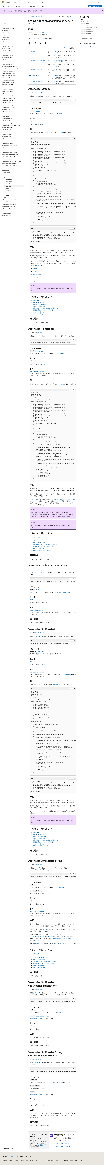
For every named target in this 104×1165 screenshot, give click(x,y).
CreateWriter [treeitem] (8, 184)
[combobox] (13, 20)
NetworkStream (37, 278)
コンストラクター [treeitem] (8, 175)
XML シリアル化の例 (38, 312)
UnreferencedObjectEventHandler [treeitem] (11, 69)
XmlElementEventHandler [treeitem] (9, 107)
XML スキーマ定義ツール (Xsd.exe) (42, 314)
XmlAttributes (36, 300)
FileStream (35, 271)
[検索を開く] (94, 2)
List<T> (61, 288)
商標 (71, 1160)
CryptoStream (36, 281)
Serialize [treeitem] (7, 195)
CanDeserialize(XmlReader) (40, 302)
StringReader (71, 499)
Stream (54, 51)
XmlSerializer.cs (38, 92)
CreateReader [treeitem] (9, 181)
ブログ (21, 1160)
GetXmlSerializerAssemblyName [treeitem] (13, 193)
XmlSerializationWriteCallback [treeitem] (10, 166)
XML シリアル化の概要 (39, 306)
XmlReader (55, 64)
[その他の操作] (74, 17)
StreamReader (58, 499)
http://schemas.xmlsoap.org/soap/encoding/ (42, 936)
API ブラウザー (39, 17)
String (42, 891)
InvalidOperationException (37, 371)
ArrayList (54, 288)
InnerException (66, 373)
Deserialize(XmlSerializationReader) (37, 60)
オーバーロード (84, 21)
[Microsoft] (3, 2)
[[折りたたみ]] (22, 16)
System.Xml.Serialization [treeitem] (8, 26)
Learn (29, 17)
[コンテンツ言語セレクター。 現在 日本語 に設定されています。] (5, 1156)
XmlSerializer (46, 256)
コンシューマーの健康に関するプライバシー (50, 1160)
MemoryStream (37, 274)
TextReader (55, 55)
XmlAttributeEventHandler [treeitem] (9, 89)
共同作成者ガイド (38, 1145)
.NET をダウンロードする (95, 6)
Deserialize (34, 514)
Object (31, 121)
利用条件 (66, 1160)
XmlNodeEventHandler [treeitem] (8, 129)
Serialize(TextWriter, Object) (40, 304)
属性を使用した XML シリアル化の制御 (43, 310)
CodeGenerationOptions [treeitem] (8, 28)
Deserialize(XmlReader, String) (35, 69)
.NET (33, 17)
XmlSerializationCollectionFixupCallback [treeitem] (12, 150)
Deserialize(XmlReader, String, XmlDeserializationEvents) (87, 37)
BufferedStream (37, 268)
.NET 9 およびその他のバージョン (40, 322)
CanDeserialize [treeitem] (9, 179)
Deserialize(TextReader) (34, 55)
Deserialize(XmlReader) (34, 64)
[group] (53, 183)
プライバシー (33, 1160)
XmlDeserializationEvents (42, 1016)
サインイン (99, 2)
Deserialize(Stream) (33, 51)
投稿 (27, 1160)
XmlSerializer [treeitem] (7, 172)
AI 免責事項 (4, 1160)
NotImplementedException (37, 610)
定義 (82, 19)
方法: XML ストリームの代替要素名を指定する (45, 308)
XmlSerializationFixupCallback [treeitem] (10, 152)
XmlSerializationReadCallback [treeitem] (10, 156)
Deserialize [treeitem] (8, 186)
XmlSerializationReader (58, 60)
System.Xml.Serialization (38, 32)
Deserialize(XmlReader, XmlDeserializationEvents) (86, 34)
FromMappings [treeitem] (9, 188)
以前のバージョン (13, 1160)
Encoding (73, 501)
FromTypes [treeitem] (8, 190)
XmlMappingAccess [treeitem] (7, 118)
